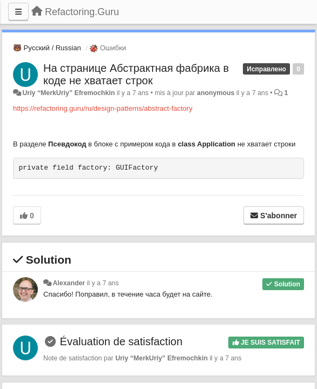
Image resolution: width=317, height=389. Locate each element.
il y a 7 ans (103, 283)
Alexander (68, 283)
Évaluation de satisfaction (121, 341)
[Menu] (18, 12)
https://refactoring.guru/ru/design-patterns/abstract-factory (103, 108)
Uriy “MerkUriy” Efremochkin (68, 93)
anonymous (215, 93)
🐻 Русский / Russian (47, 48)
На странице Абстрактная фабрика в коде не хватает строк (136, 74)
